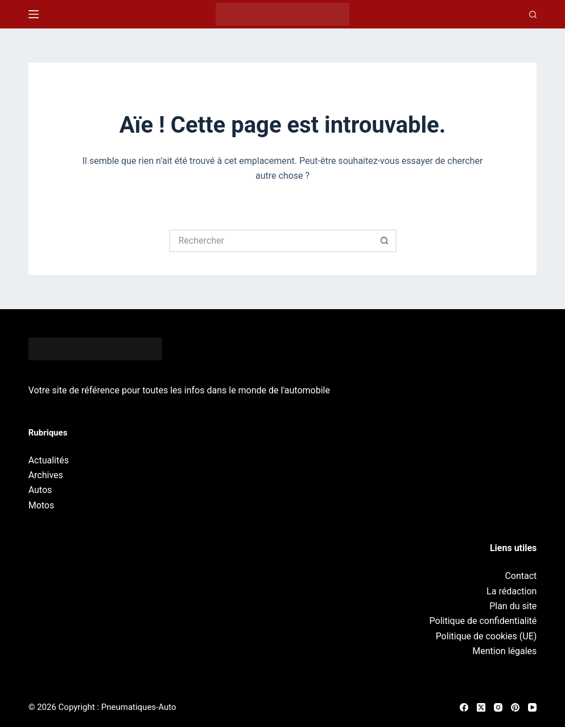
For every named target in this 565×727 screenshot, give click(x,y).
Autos (40, 489)
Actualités (48, 460)
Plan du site (513, 606)
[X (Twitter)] (481, 707)
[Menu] (33, 14)
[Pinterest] (515, 707)
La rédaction (511, 591)
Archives (45, 475)
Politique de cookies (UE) (486, 636)
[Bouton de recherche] (385, 240)
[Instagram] (498, 707)
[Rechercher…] (271, 240)
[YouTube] (532, 707)
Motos (41, 505)
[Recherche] (533, 14)
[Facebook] (464, 707)
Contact (521, 575)
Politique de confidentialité (483, 620)
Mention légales (504, 651)
